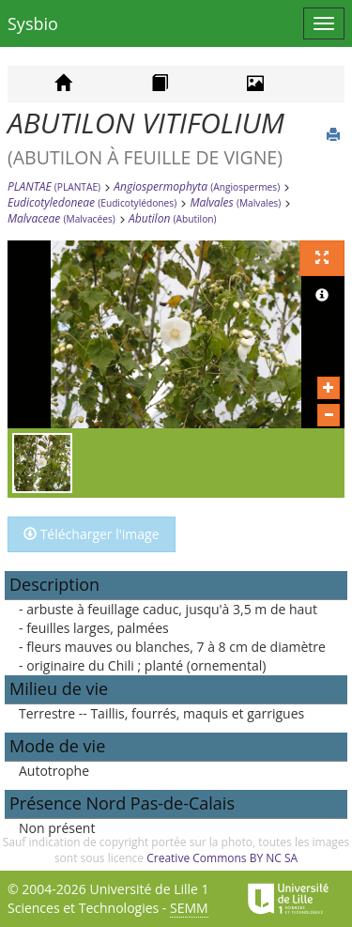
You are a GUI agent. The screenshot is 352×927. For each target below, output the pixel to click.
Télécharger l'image (91, 534)
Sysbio (33, 23)
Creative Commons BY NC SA (222, 858)
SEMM (189, 908)
